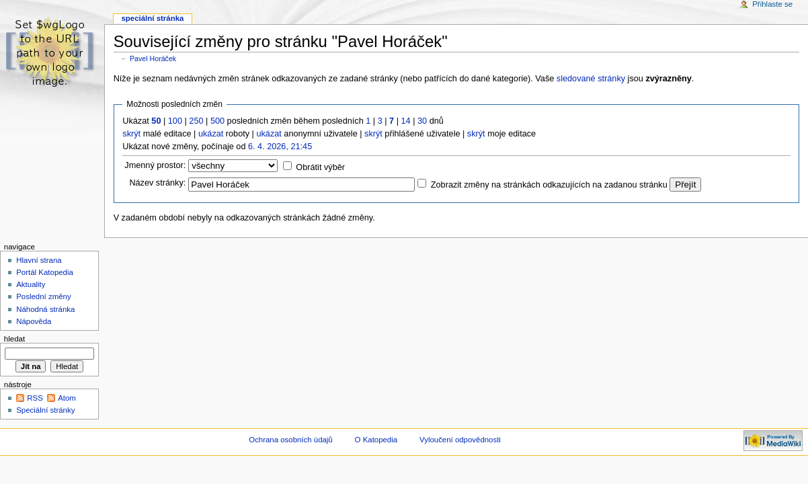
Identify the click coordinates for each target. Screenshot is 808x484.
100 (175, 121)
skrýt (131, 133)
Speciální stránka (152, 18)
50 (156, 121)
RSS (35, 398)
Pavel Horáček (153, 58)
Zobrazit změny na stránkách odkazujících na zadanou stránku (549, 185)
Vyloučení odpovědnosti (460, 440)
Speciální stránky (45, 410)
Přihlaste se (772, 4)
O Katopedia (376, 440)
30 (422, 121)
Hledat (14, 339)
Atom (67, 398)
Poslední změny (43, 296)
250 (196, 121)
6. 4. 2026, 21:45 (280, 146)
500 (217, 121)
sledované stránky (591, 78)
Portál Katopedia (44, 272)
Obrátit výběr (320, 167)
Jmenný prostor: (155, 165)
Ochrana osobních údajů (290, 440)
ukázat (210, 133)
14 (406, 121)
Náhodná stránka (45, 309)
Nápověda (33, 321)
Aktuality (30, 284)
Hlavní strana (38, 260)
